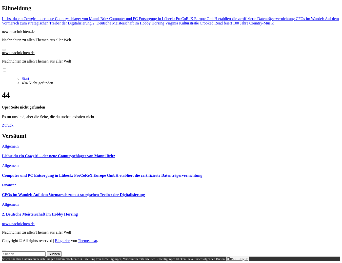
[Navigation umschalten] (4, 49)
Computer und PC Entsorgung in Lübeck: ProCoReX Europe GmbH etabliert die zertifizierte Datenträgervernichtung (102, 175)
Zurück (7, 125)
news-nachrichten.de (18, 31)
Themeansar (87, 241)
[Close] (4, 250)
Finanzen (9, 185)
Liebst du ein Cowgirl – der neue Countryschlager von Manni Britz (58, 156)
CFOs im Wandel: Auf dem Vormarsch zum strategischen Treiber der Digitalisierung (73, 195)
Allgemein (10, 146)
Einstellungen (237, 259)
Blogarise (62, 241)
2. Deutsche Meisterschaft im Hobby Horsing (40, 214)
